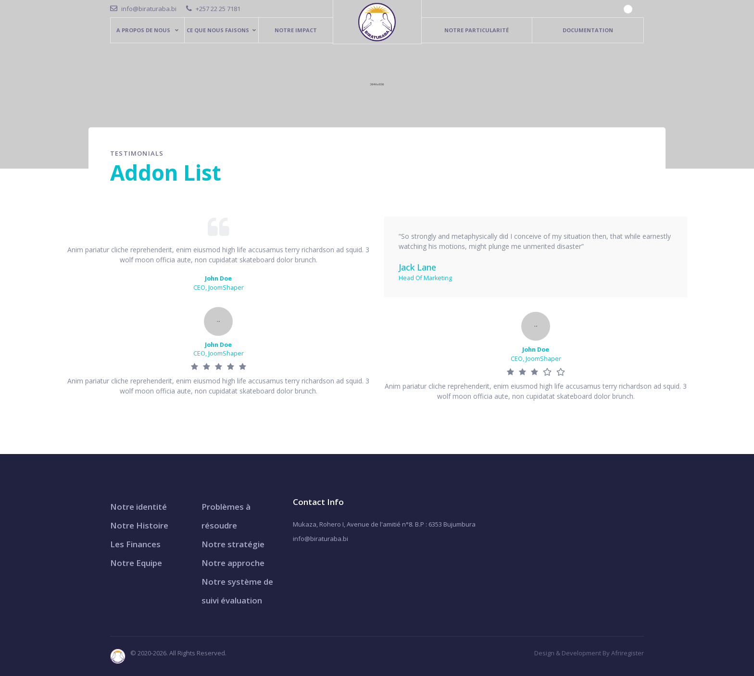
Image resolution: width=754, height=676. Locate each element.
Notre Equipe (136, 562)
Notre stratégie (232, 544)
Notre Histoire (139, 525)
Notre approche (232, 562)
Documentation (588, 30)
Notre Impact (296, 30)
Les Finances (135, 544)
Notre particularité (476, 30)
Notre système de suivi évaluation (237, 591)
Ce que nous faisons (218, 30)
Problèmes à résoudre (226, 516)
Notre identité (138, 506)
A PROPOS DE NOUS (144, 30)
